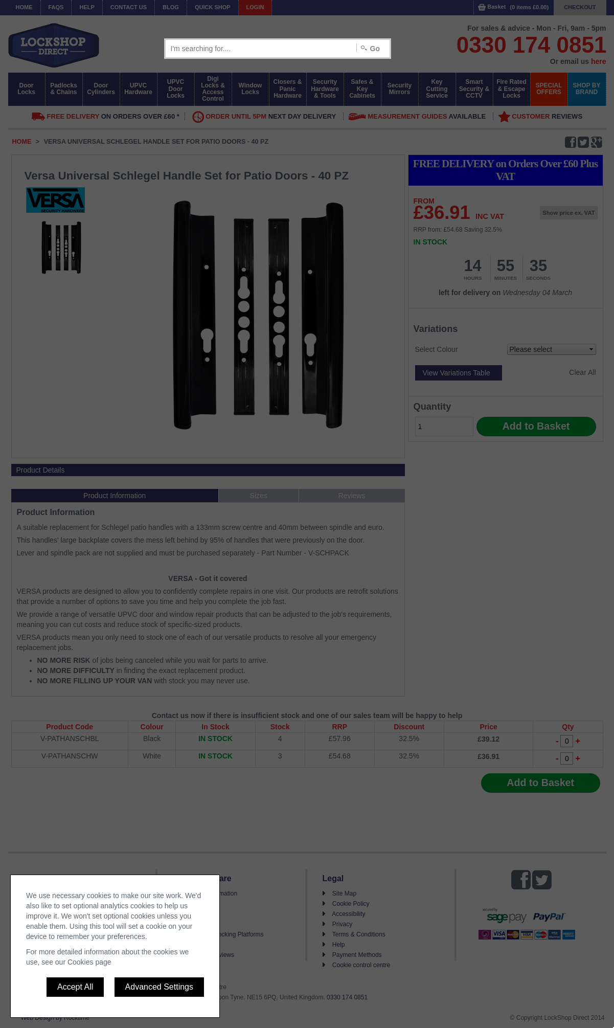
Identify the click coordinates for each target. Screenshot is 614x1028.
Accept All (75, 986)
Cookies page (89, 962)
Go (375, 48)
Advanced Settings (159, 986)
